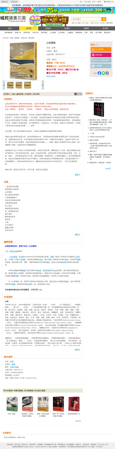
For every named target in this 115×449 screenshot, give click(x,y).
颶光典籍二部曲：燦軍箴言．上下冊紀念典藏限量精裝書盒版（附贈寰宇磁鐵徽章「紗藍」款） (101, 122)
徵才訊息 (17, 444)
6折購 (99, 2)
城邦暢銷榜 (9, 32)
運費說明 (4, 2)
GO (40, 290)
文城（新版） (12, 414)
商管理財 (44, 32)
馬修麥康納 (109, 23)
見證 (41, 259)
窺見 (51, 281)
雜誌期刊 (107, 32)
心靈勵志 (70, 32)
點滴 (39, 270)
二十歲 (92, 133)
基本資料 (36, 94)
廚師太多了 (93, 151)
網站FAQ (25, 444)
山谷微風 (13, 257)
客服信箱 (86, 444)
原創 (73, 23)
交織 (29, 284)
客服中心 (78, 444)
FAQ (23, 437)
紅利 (93, 2)
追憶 (67, 259)
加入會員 (88, 2)
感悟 (48, 262)
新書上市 (18, 32)
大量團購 (40, 444)
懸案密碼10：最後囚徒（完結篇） (101, 162)
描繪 (24, 270)
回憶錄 (23, 259)
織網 (79, 23)
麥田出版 (13, 251)
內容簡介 (6, 94)
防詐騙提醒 (70, 444)
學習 (91, 32)
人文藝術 (53, 32)
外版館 (48, 28)
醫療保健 (79, 32)
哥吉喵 (102, 23)
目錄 (13, 94)
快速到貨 (14, 2)
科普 (86, 32)
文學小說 (35, 32)
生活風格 (61, 32)
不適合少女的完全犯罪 (97, 137)
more (108, 168)
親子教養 (98, 32)
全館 (9, 28)
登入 (81, 2)
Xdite (83, 23)
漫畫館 (86, 28)
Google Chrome (28, 447)
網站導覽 (32, 444)
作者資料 (28, 94)
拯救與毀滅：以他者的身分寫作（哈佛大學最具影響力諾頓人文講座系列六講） (101, 146)
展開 (77, 175)
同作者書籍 (7, 391)
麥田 (55, 51)
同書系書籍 (18, 391)
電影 (15, 273)
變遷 (79, 259)
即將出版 (27, 32)
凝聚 (52, 257)
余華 (53, 48)
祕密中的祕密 (94, 140)
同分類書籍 (28, 391)
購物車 (110, 2)
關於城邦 (10, 444)
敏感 (67, 281)
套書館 (67, 28)
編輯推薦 (19, 94)
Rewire (97, 23)
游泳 (55, 270)
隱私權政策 (61, 444)
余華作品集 (14, 367)
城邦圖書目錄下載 (50, 444)
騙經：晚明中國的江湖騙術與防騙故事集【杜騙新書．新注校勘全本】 (101, 157)
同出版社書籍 (39, 391)
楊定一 (88, 23)
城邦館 (28, 28)
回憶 (48, 270)
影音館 (105, 28)
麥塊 (92, 23)
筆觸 (13, 284)
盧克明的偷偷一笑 (74, 414)
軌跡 (63, 262)
